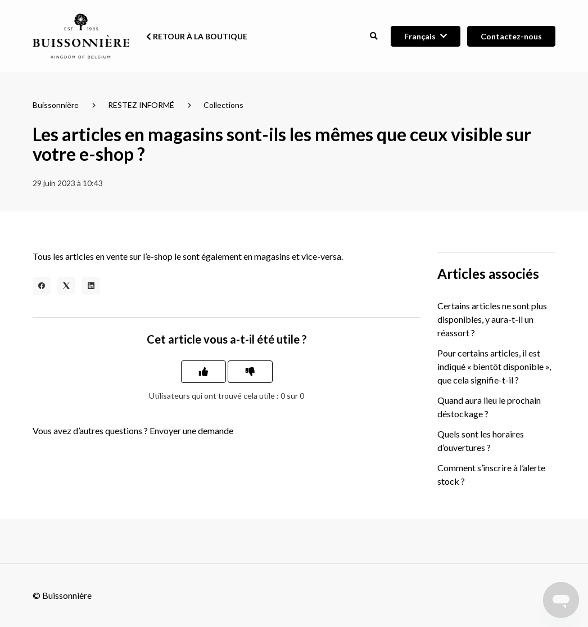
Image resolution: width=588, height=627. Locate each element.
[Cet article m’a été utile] (203, 371)
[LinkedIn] (91, 286)
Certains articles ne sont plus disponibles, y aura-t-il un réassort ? (492, 319)
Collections (223, 105)
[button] (373, 36)
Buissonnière (56, 105)
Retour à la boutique (196, 36)
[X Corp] (66, 286)
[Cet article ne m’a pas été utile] (250, 371)
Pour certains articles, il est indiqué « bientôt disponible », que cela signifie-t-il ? (494, 366)
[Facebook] (42, 286)
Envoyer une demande (191, 430)
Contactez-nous (511, 36)
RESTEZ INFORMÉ (141, 105)
